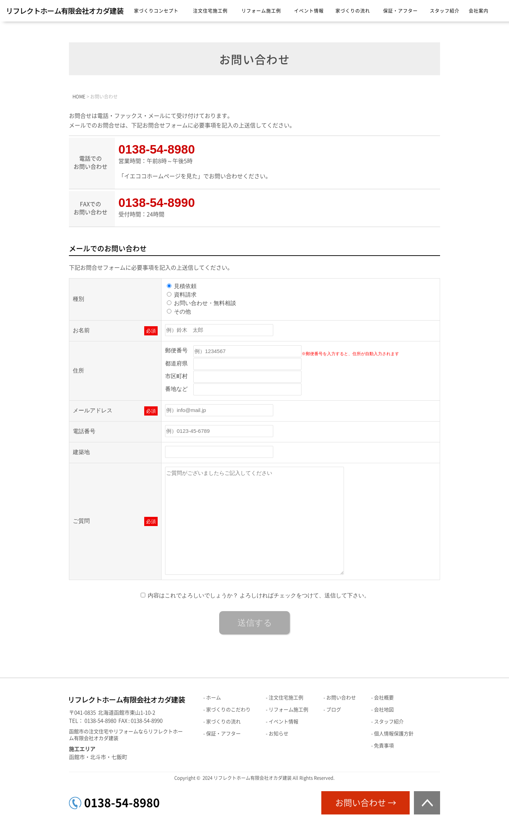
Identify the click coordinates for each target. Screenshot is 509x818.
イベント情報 (309, 10)
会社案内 (478, 10)
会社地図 (384, 709)
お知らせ (278, 733)
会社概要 (384, 697)
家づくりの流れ (352, 10)
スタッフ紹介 (445, 10)
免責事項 (384, 745)
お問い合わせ (341, 697)
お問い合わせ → (365, 803)
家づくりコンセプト (156, 10)
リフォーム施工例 (261, 10)
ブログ (333, 709)
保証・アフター (400, 10)
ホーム (213, 697)
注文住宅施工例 (210, 10)
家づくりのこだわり (228, 709)
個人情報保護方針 (394, 733)
